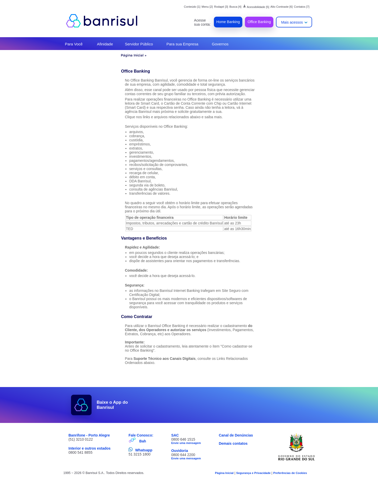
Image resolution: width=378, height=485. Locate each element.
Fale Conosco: (140, 435)
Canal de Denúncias (236, 435)
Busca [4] (235, 6)
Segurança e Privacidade (253, 472)
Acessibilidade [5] (256, 6)
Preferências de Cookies (290, 472)
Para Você (74, 44)
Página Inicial (132, 55)
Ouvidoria (179, 451)
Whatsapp (143, 450)
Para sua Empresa (182, 44)
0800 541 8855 (80, 452)
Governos (220, 44)
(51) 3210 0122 (80, 439)
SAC (175, 435)
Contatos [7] (301, 6)
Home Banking (228, 22)
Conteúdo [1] (192, 6)
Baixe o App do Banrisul (112, 405)
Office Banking (259, 22)
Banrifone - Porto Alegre (89, 435)
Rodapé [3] (221, 6)
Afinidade (105, 44)
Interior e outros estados (89, 448)
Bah (142, 441)
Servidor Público (139, 44)
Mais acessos (292, 22)
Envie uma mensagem (186, 442)
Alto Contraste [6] (282, 6)
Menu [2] (207, 6)
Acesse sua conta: (202, 22)
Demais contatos (233, 443)
